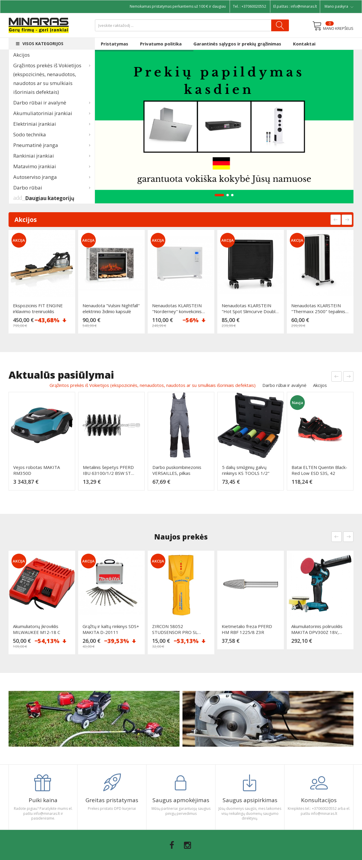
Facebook (172, 845)
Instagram (187, 845)
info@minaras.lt (304, 6)
